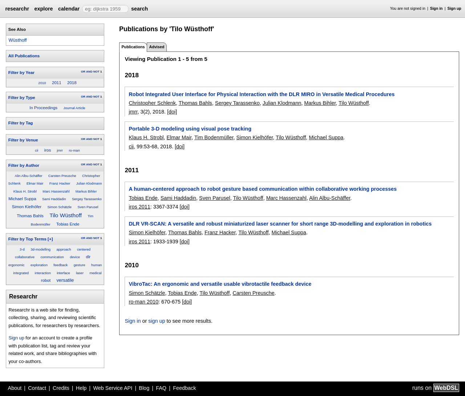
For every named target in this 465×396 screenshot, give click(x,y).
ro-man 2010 (143, 302)
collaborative (25, 257)
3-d (22, 249)
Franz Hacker (59, 183)
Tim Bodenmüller (213, 137)
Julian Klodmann (89, 183)
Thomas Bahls (30, 216)
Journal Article (74, 108)
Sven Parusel (87, 207)
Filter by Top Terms (27, 239)
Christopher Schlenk (152, 103)
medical (95, 273)
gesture (79, 265)
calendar (69, 9)
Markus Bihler (86, 191)
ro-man (74, 150)
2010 (42, 83)
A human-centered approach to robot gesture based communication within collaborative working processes (263, 189)
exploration (39, 265)
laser (80, 273)
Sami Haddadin (54, 199)
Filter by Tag (20, 123)
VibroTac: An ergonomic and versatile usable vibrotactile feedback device (220, 284)
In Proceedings (43, 108)
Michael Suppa (22, 199)
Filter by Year (21, 72)
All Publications (24, 56)
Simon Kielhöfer (26, 207)
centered (83, 249)
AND (89, 71)
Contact (37, 388)
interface (63, 273)
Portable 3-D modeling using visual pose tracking (190, 129)
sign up (156, 321)
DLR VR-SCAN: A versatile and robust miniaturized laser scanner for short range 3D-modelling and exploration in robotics (280, 224)
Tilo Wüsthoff (65, 215)
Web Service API (112, 388)
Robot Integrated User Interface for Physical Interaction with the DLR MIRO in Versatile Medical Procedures (262, 94)
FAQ (161, 388)
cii (36, 150)
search (139, 9)
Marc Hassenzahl (56, 191)
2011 (56, 83)
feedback (60, 265)
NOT (96, 71)
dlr (88, 257)
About (15, 388)
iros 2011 (139, 207)
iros (47, 150)
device (75, 257)
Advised (156, 47)
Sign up (454, 9)
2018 (72, 83)
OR (83, 71)
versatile (65, 280)
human (96, 265)
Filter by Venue (23, 140)
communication (52, 257)
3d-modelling (40, 249)
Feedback (184, 388)
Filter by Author (23, 165)
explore (43, 9)
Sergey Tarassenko (87, 199)
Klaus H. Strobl (25, 191)
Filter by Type (21, 97)
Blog (144, 388)
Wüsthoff (17, 40)
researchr (17, 9)
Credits (61, 388)
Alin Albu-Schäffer (28, 176)
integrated (21, 273)
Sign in (436, 9)
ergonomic (16, 265)
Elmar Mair (35, 183)
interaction (43, 273)
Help (81, 388)
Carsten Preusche (62, 176)
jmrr (60, 150)
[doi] (172, 112)
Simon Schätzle (59, 207)
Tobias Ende (67, 224)
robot (45, 280)
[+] (50, 239)
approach (64, 249)
